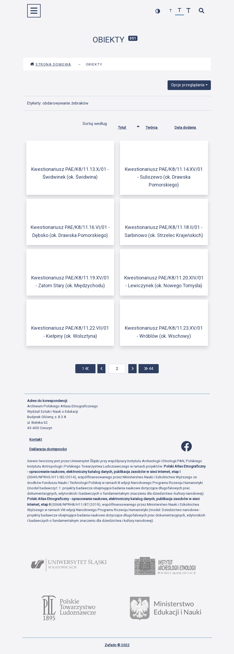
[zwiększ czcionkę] (188, 10)
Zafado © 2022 (117, 645)
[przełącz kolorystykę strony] (157, 10)
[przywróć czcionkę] (179, 10)
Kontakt (35, 439)
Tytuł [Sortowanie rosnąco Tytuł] (126, 126)
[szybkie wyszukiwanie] (201, 10)
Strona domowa (50, 64)
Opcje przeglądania (187, 84)
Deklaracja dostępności (48, 449)
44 (151, 368)
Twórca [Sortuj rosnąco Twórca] (156, 126)
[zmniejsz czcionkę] (170, 10)
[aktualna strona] (117, 368)
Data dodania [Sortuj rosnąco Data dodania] (190, 126)
